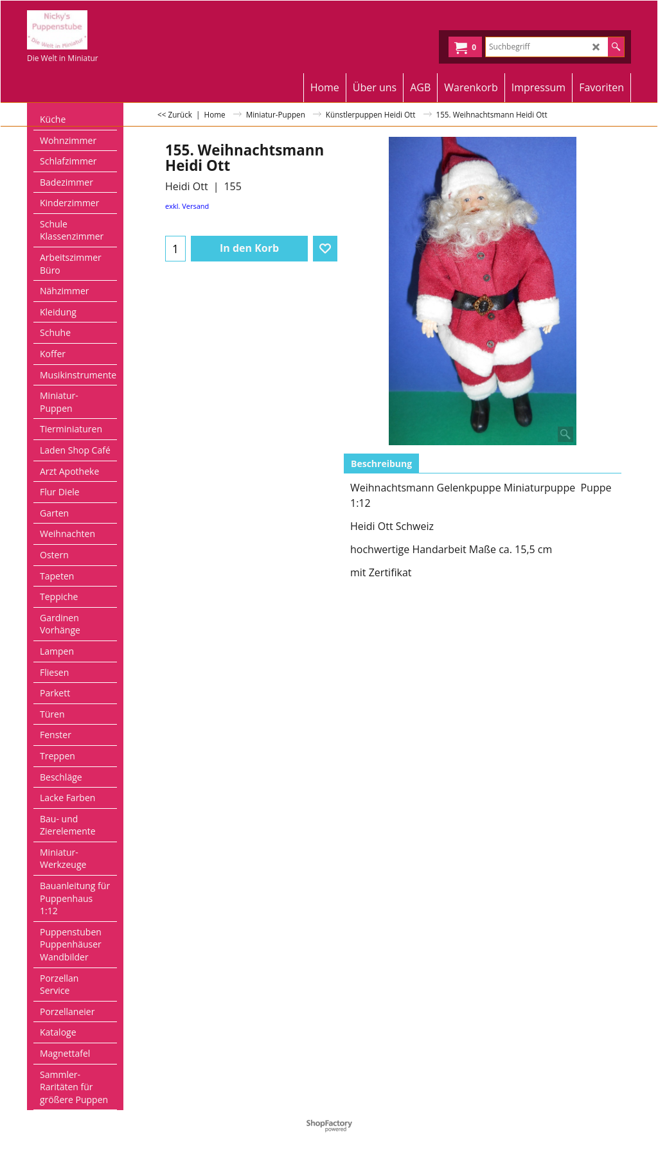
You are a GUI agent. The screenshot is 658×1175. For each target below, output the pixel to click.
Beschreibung (381, 463)
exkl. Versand (187, 206)
